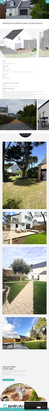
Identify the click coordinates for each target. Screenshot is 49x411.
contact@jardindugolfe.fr (13, 393)
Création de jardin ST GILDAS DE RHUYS (10, 327)
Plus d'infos (44, 406)
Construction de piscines (14, 403)
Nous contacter (8, 351)
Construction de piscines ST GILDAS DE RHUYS (28, 327)
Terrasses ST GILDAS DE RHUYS (22, 330)
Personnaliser (44, 407)
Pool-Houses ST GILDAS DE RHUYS (9, 330)
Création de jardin (5, 403)
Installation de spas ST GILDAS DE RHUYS (37, 330)
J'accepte (38, 407)
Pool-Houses (22, 403)
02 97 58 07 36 (9, 392)
